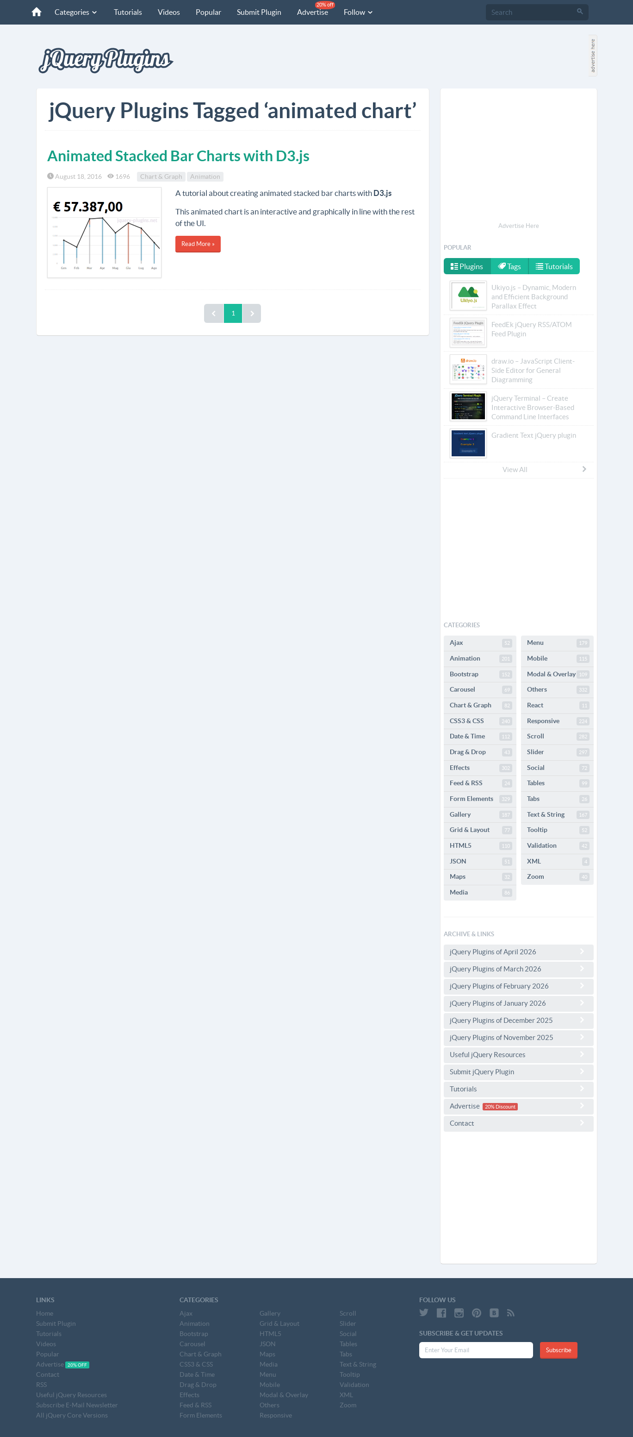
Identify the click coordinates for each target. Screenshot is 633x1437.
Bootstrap (481, 674)
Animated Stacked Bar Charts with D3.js (178, 155)
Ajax (481, 643)
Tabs (558, 799)
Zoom (558, 877)
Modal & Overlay (558, 674)
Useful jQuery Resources (519, 1054)
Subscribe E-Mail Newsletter (77, 1405)
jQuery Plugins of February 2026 (519, 986)
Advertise (316, 8)
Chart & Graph (161, 176)
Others (558, 690)
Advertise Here (518, 225)
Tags (509, 266)
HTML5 (481, 846)
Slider (558, 752)
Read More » (198, 243)
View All (545, 469)
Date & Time (481, 736)
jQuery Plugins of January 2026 (519, 1003)
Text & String (558, 815)
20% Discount (500, 1106)
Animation (205, 176)
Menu (558, 643)
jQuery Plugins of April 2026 (519, 951)
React (558, 705)
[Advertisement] (518, 156)
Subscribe (558, 1350)
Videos (169, 12)
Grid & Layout (481, 830)
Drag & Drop (481, 752)
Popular (208, 12)
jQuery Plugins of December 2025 (519, 1020)
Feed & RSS (481, 783)
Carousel (481, 690)
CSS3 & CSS (481, 721)
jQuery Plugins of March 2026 (519, 968)
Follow (359, 12)
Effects (481, 768)
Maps (481, 877)
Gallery (481, 815)
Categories (76, 12)
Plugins (467, 266)
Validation (558, 846)
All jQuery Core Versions (72, 1415)
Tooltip (558, 830)
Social (558, 768)
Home (44, 1313)
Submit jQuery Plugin (519, 1071)
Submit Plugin (259, 12)
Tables (558, 783)
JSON (481, 861)
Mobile (558, 659)
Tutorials (128, 12)
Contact (519, 1123)
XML (558, 861)
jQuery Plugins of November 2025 (519, 1037)
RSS (41, 1384)
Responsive (558, 721)
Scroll (558, 736)
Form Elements (481, 799)
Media (481, 893)
